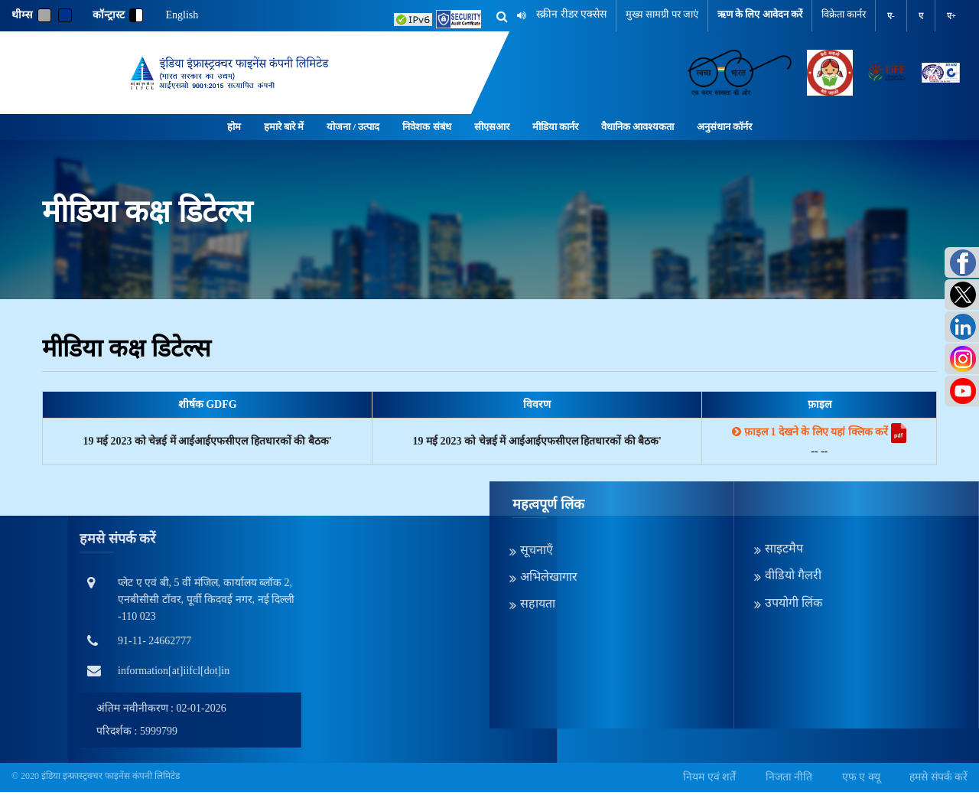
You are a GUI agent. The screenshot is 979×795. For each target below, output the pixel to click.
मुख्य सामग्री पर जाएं (662, 14)
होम (234, 126)
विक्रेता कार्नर (843, 14)
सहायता (537, 517)
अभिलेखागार (548, 490)
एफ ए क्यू (861, 777)
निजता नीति (789, 777)
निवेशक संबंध (426, 126)
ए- (891, 15)
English (182, 15)
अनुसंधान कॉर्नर (724, 126)
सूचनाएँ (536, 464)
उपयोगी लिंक (793, 516)
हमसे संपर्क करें (938, 777)
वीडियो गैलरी (793, 489)
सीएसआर (491, 126)
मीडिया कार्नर (555, 126)
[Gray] (44, 15)
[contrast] (136, 15)
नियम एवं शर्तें (709, 777)
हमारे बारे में (284, 126)
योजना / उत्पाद (353, 126)
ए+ (951, 15)
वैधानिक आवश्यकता (637, 126)
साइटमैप (784, 462)
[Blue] (65, 15)
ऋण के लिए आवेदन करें (759, 14)
